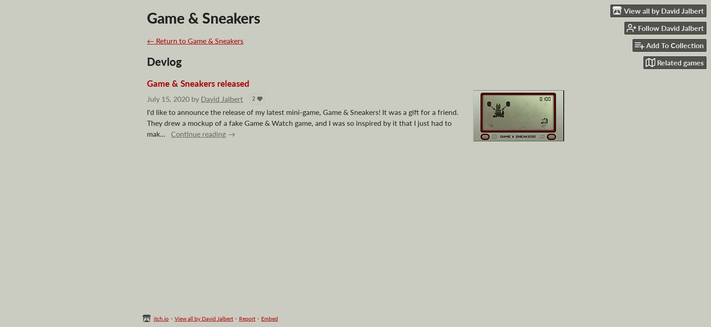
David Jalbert (222, 98)
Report (247, 318)
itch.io (161, 318)
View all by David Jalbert (204, 318)
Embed (269, 318)
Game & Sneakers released (198, 83)
